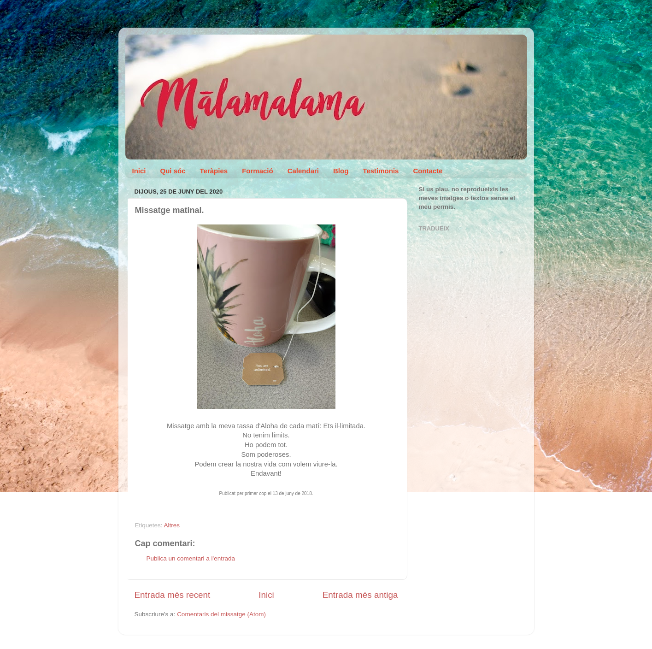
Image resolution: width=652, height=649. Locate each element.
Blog (340, 171)
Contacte (427, 171)
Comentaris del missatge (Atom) (221, 614)
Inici (139, 171)
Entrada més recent (173, 595)
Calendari (303, 171)
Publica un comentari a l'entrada (191, 558)
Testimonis (381, 171)
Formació (257, 171)
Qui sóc (173, 171)
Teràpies (214, 171)
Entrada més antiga (360, 595)
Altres (172, 525)
